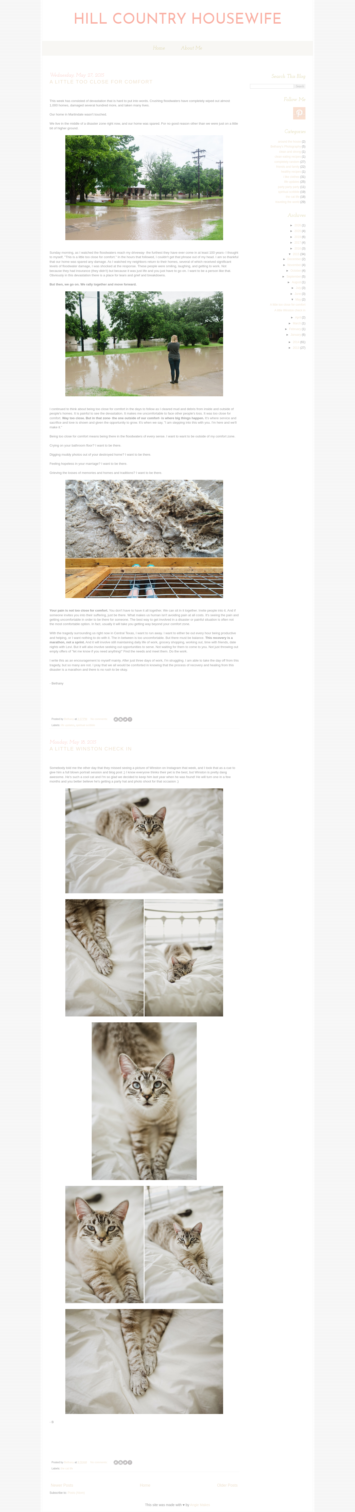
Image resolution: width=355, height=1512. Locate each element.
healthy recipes (291, 171)
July (299, 288)
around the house (289, 141)
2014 (296, 342)
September (294, 276)
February (295, 329)
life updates (67, 725)
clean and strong (290, 151)
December (294, 259)
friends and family (287, 166)
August (297, 282)
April (298, 317)
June (298, 294)
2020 (298, 231)
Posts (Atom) (76, 1493)
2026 (298, 225)
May (298, 299)
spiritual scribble (85, 725)
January (296, 334)
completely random (286, 162)
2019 (298, 237)
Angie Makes (200, 1505)
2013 (296, 347)
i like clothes (291, 177)
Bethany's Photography (285, 146)
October (296, 270)
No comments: (99, 718)
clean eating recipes (288, 156)
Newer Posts (62, 1485)
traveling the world (287, 202)
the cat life (67, 1468)
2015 (296, 254)
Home (159, 48)
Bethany (69, 718)
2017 (298, 242)
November (294, 265)
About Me (191, 48)
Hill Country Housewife (177, 20)
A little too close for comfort (101, 81)
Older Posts (227, 1485)
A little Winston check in (91, 748)
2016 (298, 248)
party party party (289, 187)
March (297, 323)
